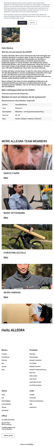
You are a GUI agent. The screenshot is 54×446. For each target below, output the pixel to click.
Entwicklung (5, 357)
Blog (3, 369)
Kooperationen (6, 404)
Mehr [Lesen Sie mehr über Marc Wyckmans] (6, 217)
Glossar (4, 407)
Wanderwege (33, 357)
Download (32, 398)
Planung (4, 360)
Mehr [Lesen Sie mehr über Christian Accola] (6, 257)
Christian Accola (15, 252)
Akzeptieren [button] (22, 22)
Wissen (4, 366)
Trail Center (33, 379)
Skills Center (33, 376)
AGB (30, 404)
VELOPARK (33, 363)
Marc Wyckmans (14, 212)
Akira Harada (12, 292)
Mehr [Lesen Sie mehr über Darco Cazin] (6, 178)
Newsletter (5, 410)
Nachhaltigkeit (6, 401)
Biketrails (32, 354)
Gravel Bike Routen (35, 382)
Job (3, 398)
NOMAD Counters (35, 366)
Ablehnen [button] (32, 22)
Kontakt (31, 395)
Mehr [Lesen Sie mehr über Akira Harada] (6, 297)
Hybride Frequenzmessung (37, 369)
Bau (3, 363)
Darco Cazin (11, 173)
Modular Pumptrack (35, 360)
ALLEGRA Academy (35, 385)
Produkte (33, 350)
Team (3, 395)
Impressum (32, 407)
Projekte (4, 354)
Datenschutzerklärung (36, 401)
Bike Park (32, 373)
